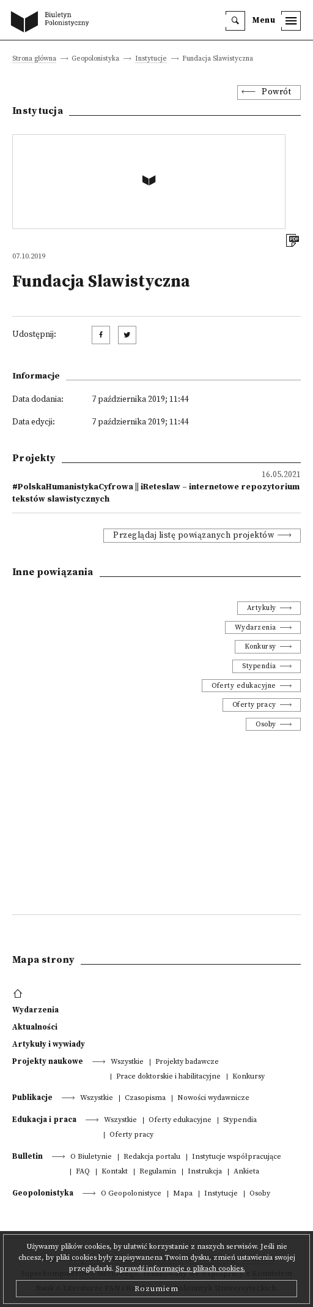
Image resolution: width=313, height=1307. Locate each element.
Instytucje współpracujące (236, 1157)
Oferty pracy (254, 704)
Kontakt (114, 1172)
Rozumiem (156, 1289)
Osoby (266, 724)
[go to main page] (52, 22)
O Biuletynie (91, 1157)
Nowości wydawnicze (213, 1098)
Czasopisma (145, 1098)
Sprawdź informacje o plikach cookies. (180, 1268)
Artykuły (261, 607)
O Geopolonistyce (131, 1194)
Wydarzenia (255, 627)
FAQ (83, 1172)
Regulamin (157, 1172)
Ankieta (246, 1172)
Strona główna (34, 59)
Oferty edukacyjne (244, 685)
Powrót (276, 92)
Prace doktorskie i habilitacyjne (168, 1077)
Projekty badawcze (187, 1062)
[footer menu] (19, 994)
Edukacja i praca (44, 1119)
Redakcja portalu (151, 1157)
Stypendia (259, 666)
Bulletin (27, 1156)
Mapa (183, 1194)
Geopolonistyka (42, 1193)
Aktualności (34, 1027)
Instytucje (151, 59)
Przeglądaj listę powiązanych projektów (193, 535)
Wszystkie (127, 1062)
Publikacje (32, 1097)
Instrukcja (205, 1172)
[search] (235, 21)
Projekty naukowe (47, 1061)
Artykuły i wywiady (48, 1044)
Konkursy (260, 646)
